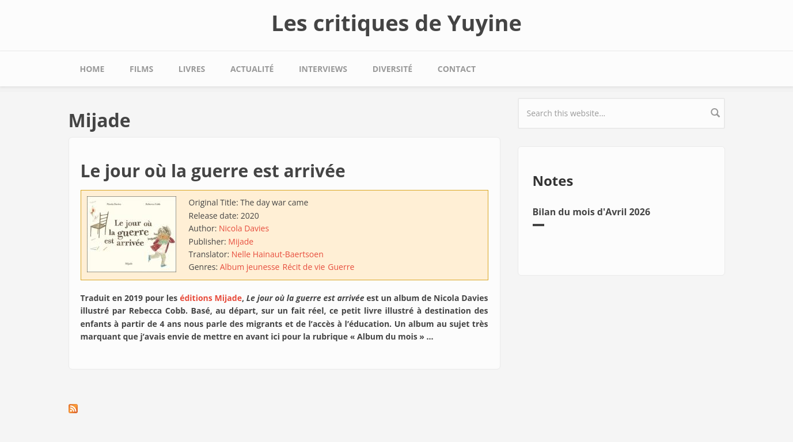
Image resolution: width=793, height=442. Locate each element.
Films (141, 68)
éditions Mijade (211, 297)
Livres (192, 68)
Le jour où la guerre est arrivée (213, 170)
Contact (457, 68)
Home (92, 68)
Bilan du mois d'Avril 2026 (592, 211)
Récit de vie (303, 266)
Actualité (252, 68)
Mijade (240, 241)
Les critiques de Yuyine (396, 22)
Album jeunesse (250, 266)
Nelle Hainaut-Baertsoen (278, 254)
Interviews (323, 68)
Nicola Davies (244, 228)
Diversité (392, 68)
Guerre (341, 266)
